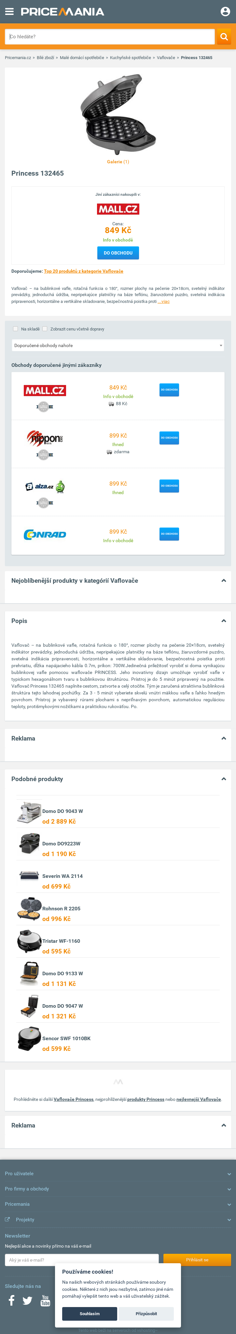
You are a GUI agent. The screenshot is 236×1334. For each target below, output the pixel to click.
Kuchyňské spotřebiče (130, 57)
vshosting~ (147, 1330)
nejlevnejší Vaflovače (198, 1099)
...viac (164, 301)
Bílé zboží (45, 57)
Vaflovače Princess (73, 1099)
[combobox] (118, 345)
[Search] (224, 36)
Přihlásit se (197, 1259)
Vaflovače (166, 57)
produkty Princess (145, 1099)
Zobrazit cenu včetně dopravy (77, 329)
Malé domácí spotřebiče (82, 57)
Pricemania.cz (18, 57)
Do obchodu (118, 253)
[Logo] (118, 208)
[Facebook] (11, 1303)
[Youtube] (45, 1303)
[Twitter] (27, 1303)
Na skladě (30, 329)
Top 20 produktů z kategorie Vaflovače (83, 271)
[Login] (225, 12)
